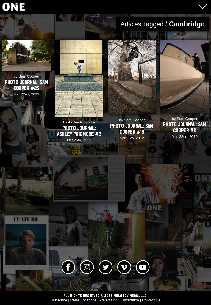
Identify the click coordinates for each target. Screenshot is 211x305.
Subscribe (59, 300)
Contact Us (151, 300)
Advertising (108, 300)
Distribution (130, 300)
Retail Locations (83, 300)
